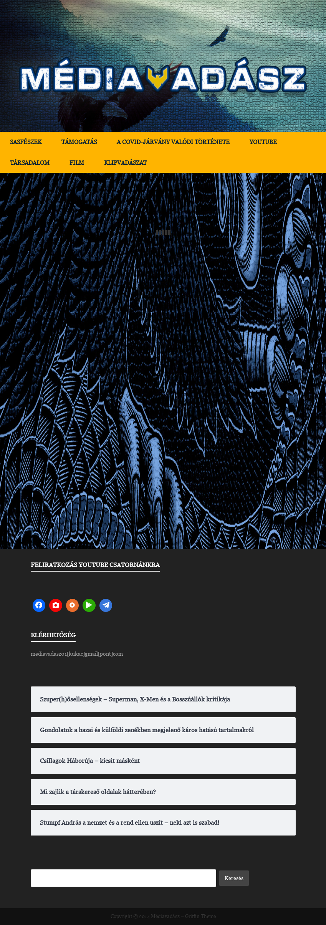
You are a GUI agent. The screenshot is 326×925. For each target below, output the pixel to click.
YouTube (263, 142)
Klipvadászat (125, 162)
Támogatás (79, 142)
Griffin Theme (200, 916)
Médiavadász (165, 916)
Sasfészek (25, 142)
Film (77, 162)
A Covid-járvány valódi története (173, 142)
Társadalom (30, 162)
